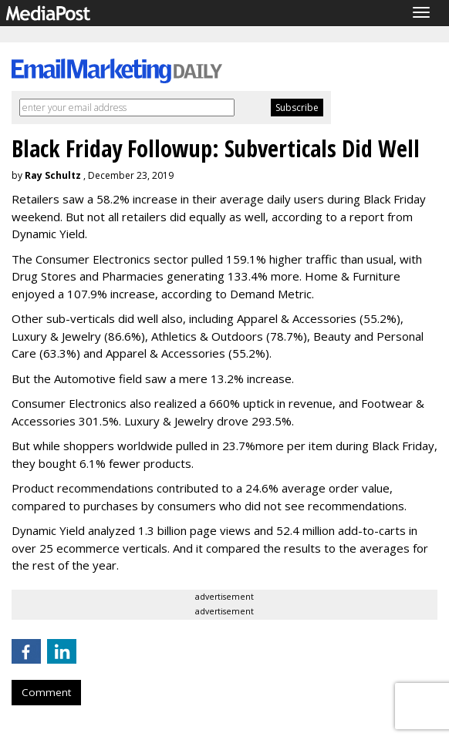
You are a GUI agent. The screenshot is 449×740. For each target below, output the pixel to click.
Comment (46, 692)
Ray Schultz (53, 175)
